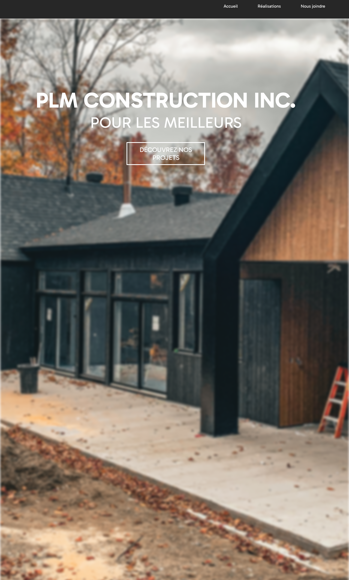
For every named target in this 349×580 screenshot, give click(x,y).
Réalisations (269, 6)
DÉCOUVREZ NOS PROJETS (166, 153)
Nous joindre (313, 6)
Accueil (231, 6)
